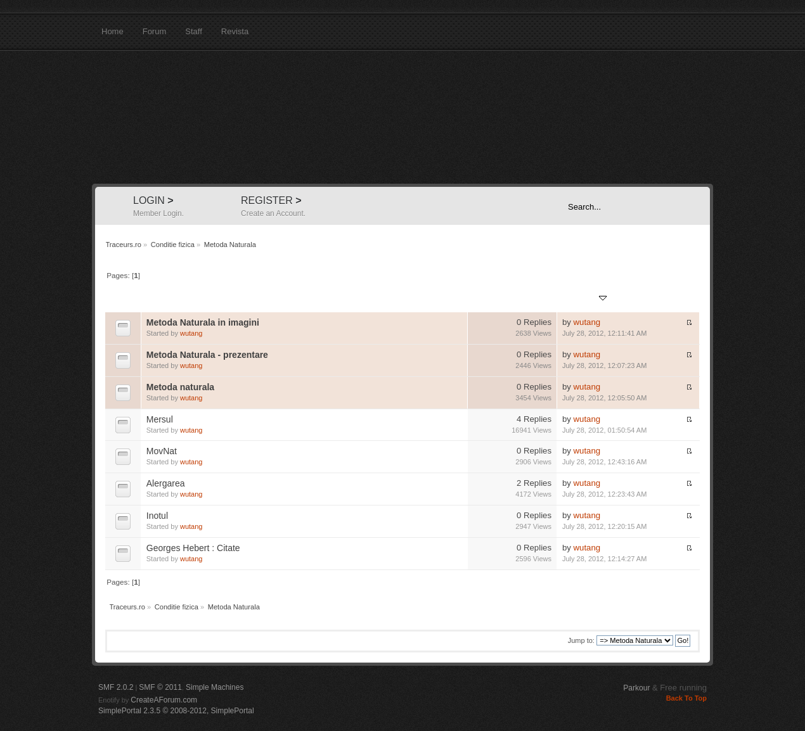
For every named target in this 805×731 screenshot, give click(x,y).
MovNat (161, 451)
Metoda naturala (180, 387)
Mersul (159, 419)
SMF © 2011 (160, 687)
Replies (510, 299)
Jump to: (581, 640)
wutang (191, 333)
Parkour (636, 687)
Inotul (157, 516)
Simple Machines (214, 687)
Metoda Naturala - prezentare (207, 355)
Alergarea (165, 483)
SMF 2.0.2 (115, 687)
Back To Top (686, 698)
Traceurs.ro (402, 117)
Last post (584, 299)
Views (541, 299)
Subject (160, 299)
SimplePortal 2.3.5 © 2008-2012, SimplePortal (176, 710)
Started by (200, 299)
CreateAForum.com (164, 700)
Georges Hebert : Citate (193, 548)
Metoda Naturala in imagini (202, 322)
